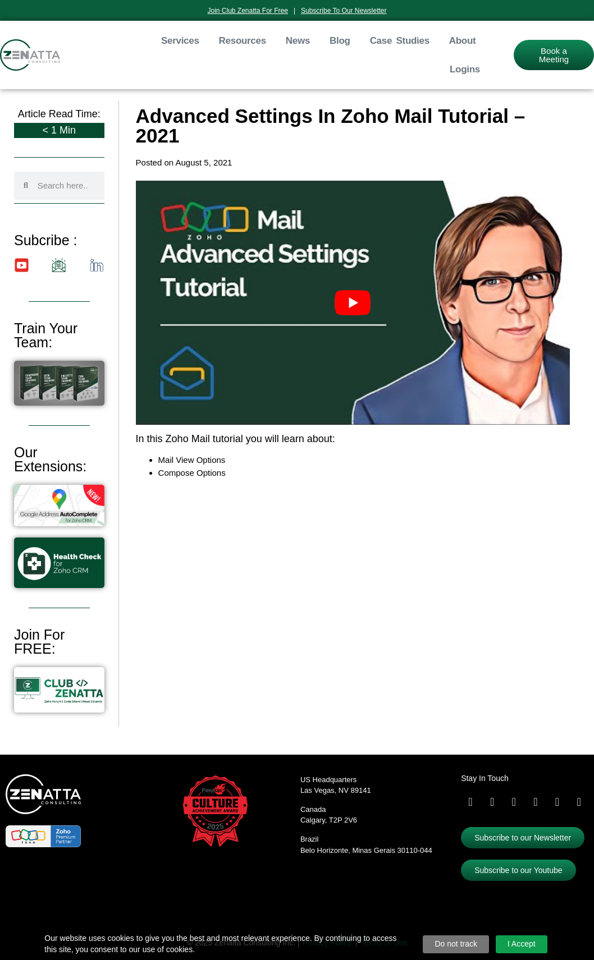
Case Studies (399, 40)
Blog (340, 40)
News (298, 40)
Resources (242, 40)
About (462, 40)
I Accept (522, 943)
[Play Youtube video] (353, 303)
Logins (465, 69)
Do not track (456, 943)
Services (180, 40)
